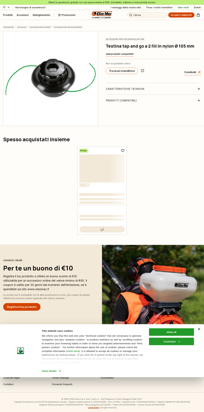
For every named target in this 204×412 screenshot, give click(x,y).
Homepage (8, 24)
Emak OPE (106, 355)
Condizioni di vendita (14, 349)
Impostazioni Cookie (62, 349)
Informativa (57, 355)
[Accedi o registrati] (181, 15)
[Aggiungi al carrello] (102, 227)
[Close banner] (199, 364)
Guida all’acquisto (12, 355)
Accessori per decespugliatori (68, 24)
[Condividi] (192, 70)
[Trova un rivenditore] (122, 68)
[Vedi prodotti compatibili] (120, 51)
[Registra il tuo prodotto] (21, 304)
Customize (172, 376)
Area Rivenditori (157, 349)
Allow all (171, 366)
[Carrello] (198, 15)
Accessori (21, 24)
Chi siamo (106, 349)
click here (73, 385)
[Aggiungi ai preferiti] (142, 68)
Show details (49, 405)
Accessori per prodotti (40, 24)
